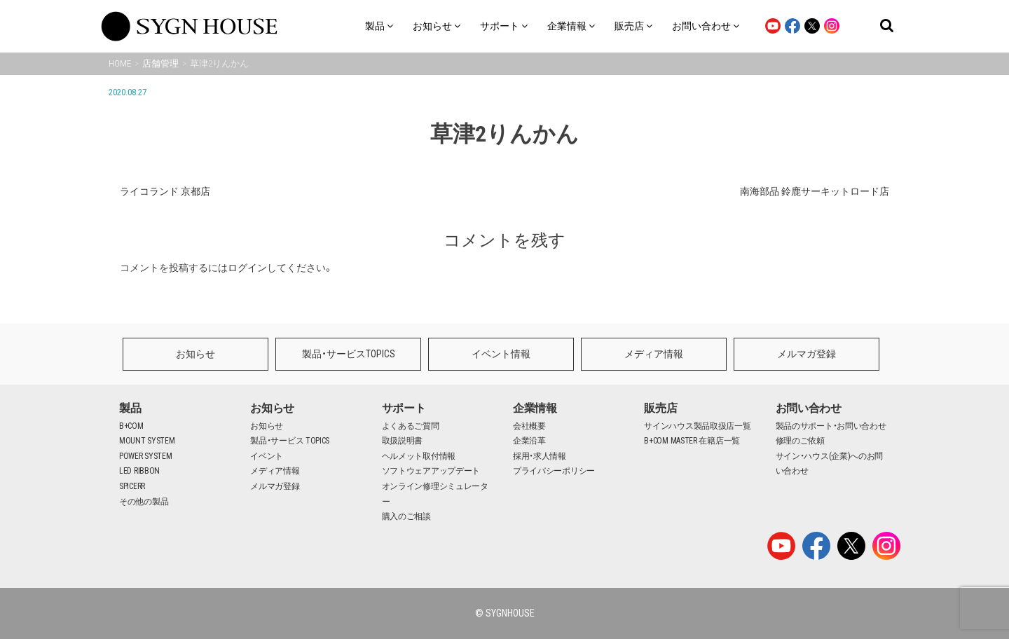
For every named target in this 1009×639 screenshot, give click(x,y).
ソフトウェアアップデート (431, 471)
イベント (266, 456)
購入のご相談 (406, 516)
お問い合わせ (809, 408)
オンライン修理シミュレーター (435, 494)
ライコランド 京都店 (165, 191)
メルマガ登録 (806, 353)
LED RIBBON (139, 471)
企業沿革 (529, 441)
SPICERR (132, 486)
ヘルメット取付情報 (418, 456)
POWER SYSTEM (145, 456)
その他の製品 (143, 502)
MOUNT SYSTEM (146, 441)
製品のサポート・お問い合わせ (831, 426)
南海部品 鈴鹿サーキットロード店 (814, 191)
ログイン (247, 267)
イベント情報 (501, 353)
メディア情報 (653, 353)
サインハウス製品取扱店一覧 (697, 426)
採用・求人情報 (539, 456)
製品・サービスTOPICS (348, 353)
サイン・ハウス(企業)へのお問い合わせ (830, 463)
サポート (404, 408)
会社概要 (529, 426)
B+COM (131, 426)
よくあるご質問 (410, 426)
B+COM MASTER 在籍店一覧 (692, 441)
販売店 (660, 408)
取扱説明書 (402, 441)
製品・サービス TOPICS (289, 441)
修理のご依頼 (800, 441)
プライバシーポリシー (554, 471)
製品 (130, 408)
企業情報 (535, 408)
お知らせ (195, 353)
